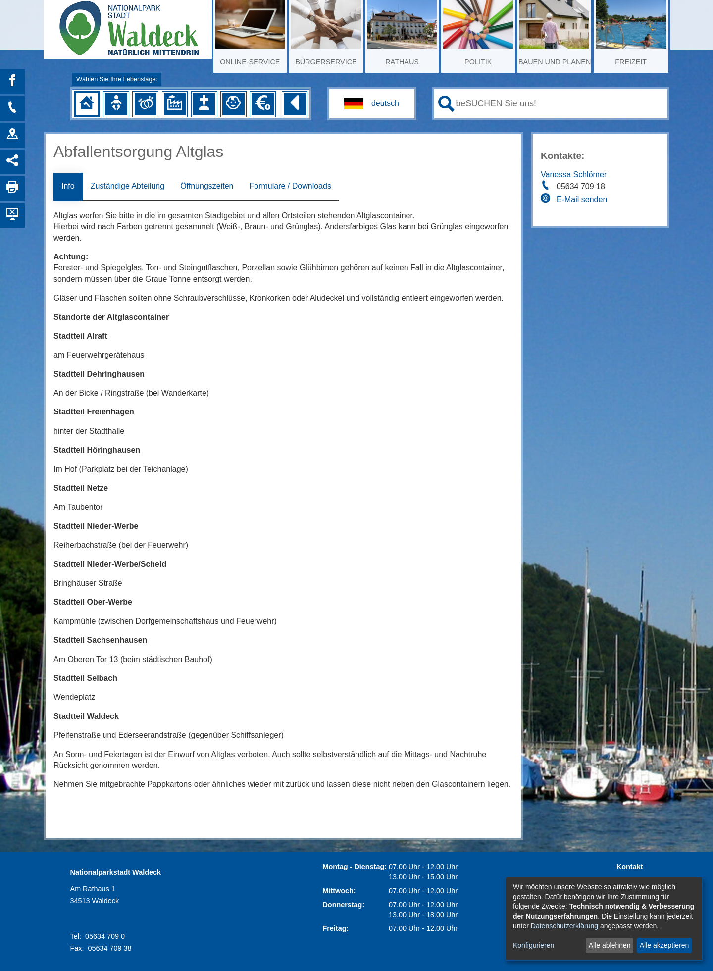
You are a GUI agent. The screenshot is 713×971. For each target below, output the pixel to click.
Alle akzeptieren (664, 945)
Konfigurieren (533, 945)
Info (68, 186)
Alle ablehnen (610, 945)
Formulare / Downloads (290, 186)
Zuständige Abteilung (127, 186)
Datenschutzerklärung (564, 926)
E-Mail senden (582, 199)
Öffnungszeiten (206, 186)
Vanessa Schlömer (574, 174)
